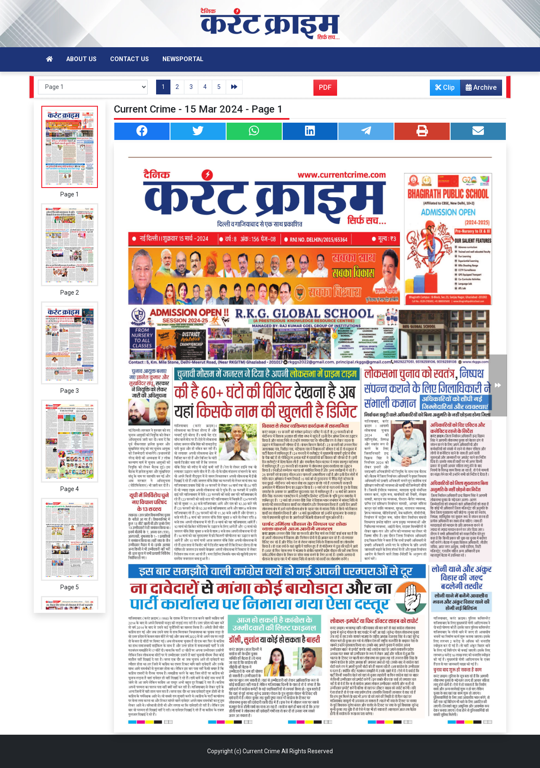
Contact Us (129, 59)
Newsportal (182, 59)
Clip (445, 87)
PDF (325, 87)
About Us (81, 59)
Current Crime (261, 751)
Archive (479, 89)
